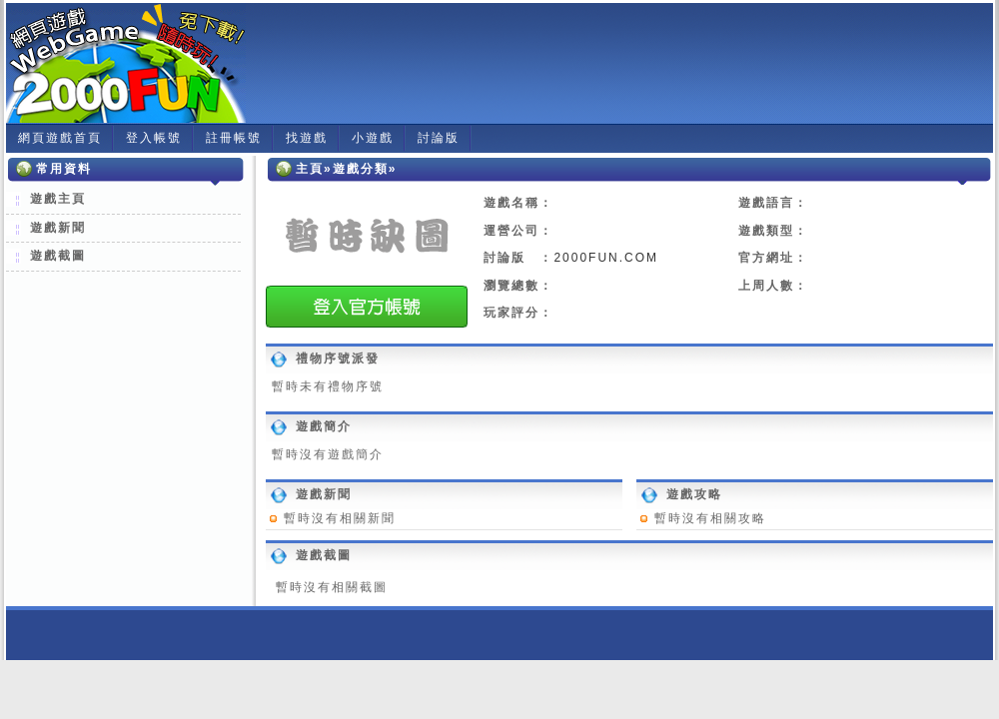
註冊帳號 (234, 138)
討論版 (439, 138)
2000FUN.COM (605, 258)
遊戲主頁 (58, 199)
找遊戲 (307, 138)
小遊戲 (373, 138)
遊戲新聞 (58, 228)
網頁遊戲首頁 (60, 138)
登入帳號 (154, 138)
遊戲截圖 (58, 256)
